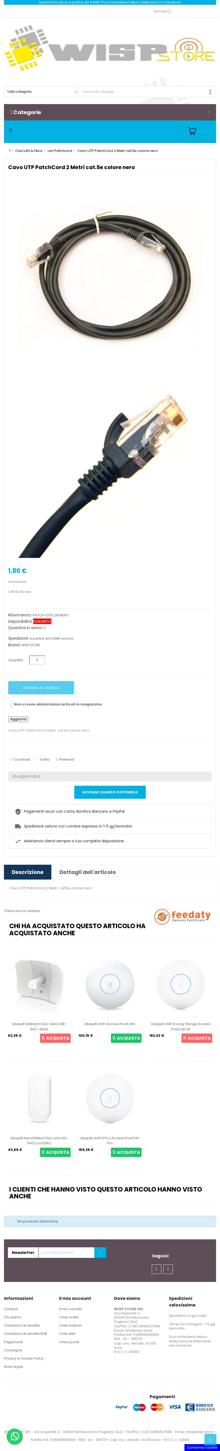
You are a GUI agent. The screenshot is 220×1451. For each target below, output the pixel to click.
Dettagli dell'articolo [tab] (88, 872)
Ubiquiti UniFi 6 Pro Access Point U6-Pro (110, 1141)
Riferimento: (20, 615)
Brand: (14, 645)
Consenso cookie (202, 1447)
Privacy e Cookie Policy (23, 1358)
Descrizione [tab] (27, 872)
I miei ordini (69, 1317)
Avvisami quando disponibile (110, 792)
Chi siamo (12, 1317)
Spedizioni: (18, 638)
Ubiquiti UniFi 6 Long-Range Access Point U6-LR (181, 1026)
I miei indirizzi (70, 1325)
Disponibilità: (20, 621)
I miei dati (67, 1333)
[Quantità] (37, 660)
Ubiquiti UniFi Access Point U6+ (110, 1023)
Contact (11, 1309)
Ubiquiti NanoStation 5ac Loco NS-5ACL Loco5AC (39, 1141)
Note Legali (13, 1366)
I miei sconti (69, 1342)
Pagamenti (13, 1342)
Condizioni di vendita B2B (25, 1333)
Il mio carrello (70, 1309)
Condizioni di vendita (22, 1325)
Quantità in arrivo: (25, 628)
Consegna (13, 1350)
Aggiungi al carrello (41, 688)
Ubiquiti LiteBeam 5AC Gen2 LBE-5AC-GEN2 (39, 1026)
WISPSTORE (30, 645)
